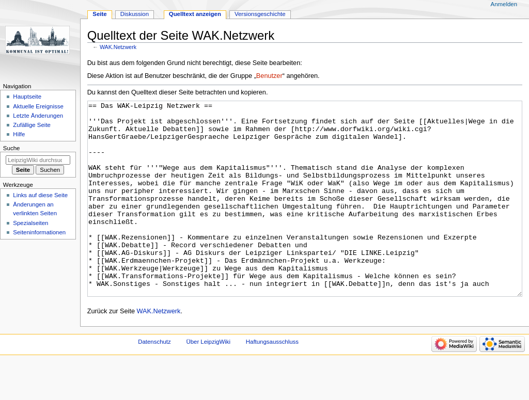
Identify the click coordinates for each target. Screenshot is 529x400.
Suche (11, 148)
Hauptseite (27, 96)
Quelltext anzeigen (195, 14)
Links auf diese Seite (40, 195)
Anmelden (504, 4)
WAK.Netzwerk (118, 47)
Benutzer (269, 75)
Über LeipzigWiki (208, 380)
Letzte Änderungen (38, 116)
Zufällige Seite (32, 125)
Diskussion (134, 14)
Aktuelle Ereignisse (38, 106)
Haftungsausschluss (272, 380)
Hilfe (19, 134)
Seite (99, 14)
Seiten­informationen (39, 232)
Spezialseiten (30, 223)
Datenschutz (154, 380)
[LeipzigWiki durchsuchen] (38, 160)
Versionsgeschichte (260, 14)
